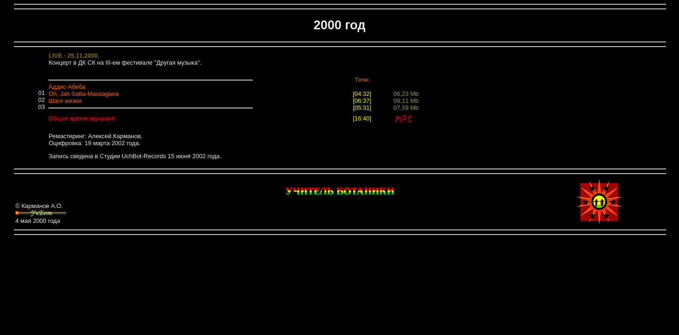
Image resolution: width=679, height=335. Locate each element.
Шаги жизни (64, 100)
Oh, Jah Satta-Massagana (83, 93)
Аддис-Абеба (66, 86)
